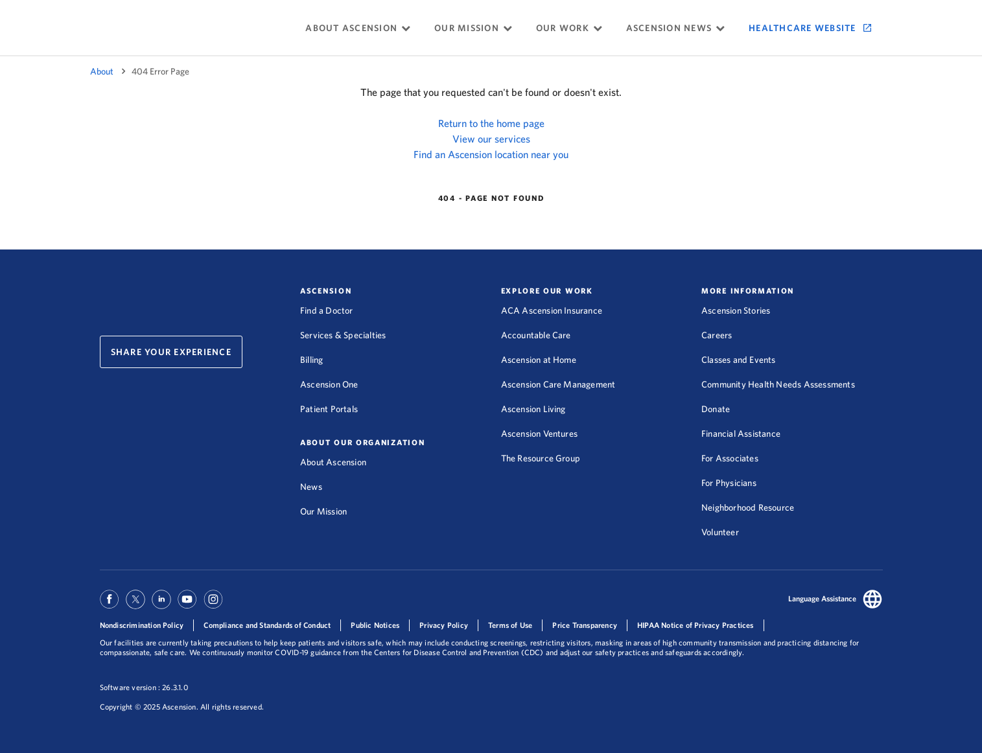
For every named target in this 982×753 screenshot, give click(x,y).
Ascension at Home (538, 359)
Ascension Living (533, 409)
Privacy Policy (443, 625)
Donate (715, 409)
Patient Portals (329, 409)
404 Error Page (160, 71)
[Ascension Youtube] (187, 605)
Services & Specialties (343, 335)
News (311, 486)
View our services (491, 138)
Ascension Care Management (558, 384)
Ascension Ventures (539, 433)
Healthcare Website (802, 28)
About (101, 71)
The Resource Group (541, 458)
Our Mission (323, 511)
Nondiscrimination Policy (142, 625)
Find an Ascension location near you (491, 154)
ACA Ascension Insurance (552, 310)
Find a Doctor (326, 310)
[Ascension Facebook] (111, 605)
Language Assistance (822, 598)
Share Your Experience (171, 352)
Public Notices (375, 625)
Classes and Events (738, 359)
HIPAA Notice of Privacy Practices (695, 625)
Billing (311, 359)
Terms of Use (510, 625)
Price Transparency (584, 625)
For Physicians (728, 483)
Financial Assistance (740, 433)
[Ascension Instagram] (213, 605)
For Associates (729, 458)
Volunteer (720, 532)
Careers (716, 335)
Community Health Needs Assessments (778, 384)
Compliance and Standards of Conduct (267, 625)
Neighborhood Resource (747, 507)
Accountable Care (536, 335)
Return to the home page (491, 123)
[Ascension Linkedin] (161, 605)
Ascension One (329, 384)
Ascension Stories (735, 310)
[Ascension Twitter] (135, 605)
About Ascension (333, 462)
